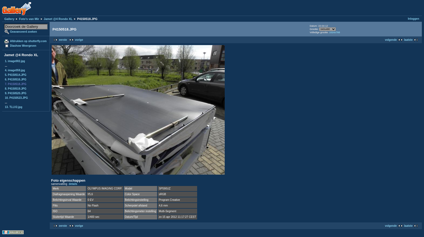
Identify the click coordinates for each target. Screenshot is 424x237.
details (73, 183)
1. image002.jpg (15, 61)
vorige (79, 39)
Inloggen (413, 18)
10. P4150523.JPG (16, 97)
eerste (63, 39)
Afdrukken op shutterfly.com (28, 41)
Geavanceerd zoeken (23, 31)
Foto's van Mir (29, 19)
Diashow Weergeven (23, 45)
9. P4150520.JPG (16, 93)
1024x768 (334, 32)
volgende (391, 39)
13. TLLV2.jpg (13, 107)
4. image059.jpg (15, 70)
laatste (408, 39)
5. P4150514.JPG (16, 74)
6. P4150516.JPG (16, 79)
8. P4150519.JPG (16, 88)
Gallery (9, 19)
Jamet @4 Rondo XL (58, 19)
